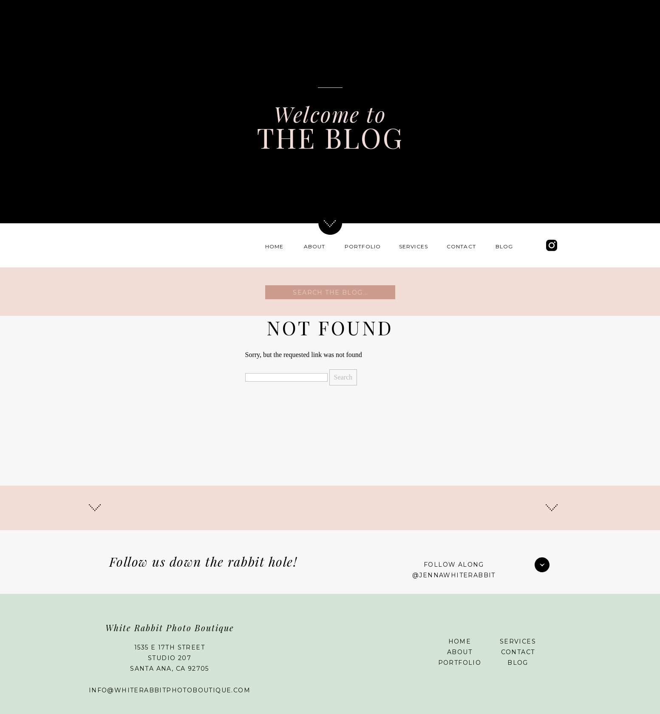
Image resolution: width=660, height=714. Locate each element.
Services (518, 641)
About (459, 652)
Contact (518, 652)
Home (459, 641)
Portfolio (460, 662)
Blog (517, 662)
